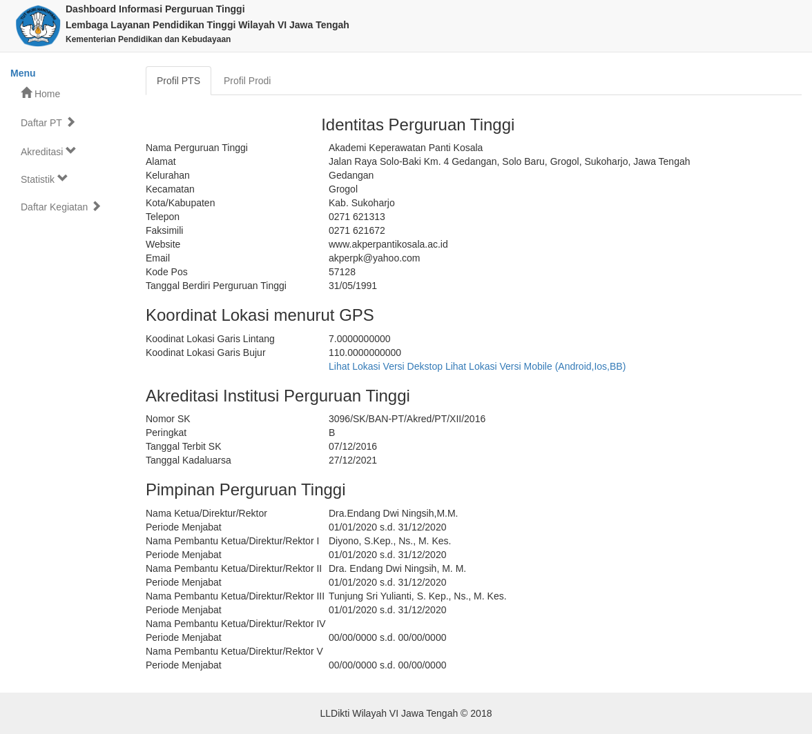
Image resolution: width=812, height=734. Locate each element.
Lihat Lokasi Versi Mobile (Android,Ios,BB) (535, 366)
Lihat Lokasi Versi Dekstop (386, 366)
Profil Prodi (247, 80)
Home (40, 93)
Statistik (44, 179)
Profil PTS (178, 80)
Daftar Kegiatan (61, 206)
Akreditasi (49, 151)
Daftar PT (48, 122)
